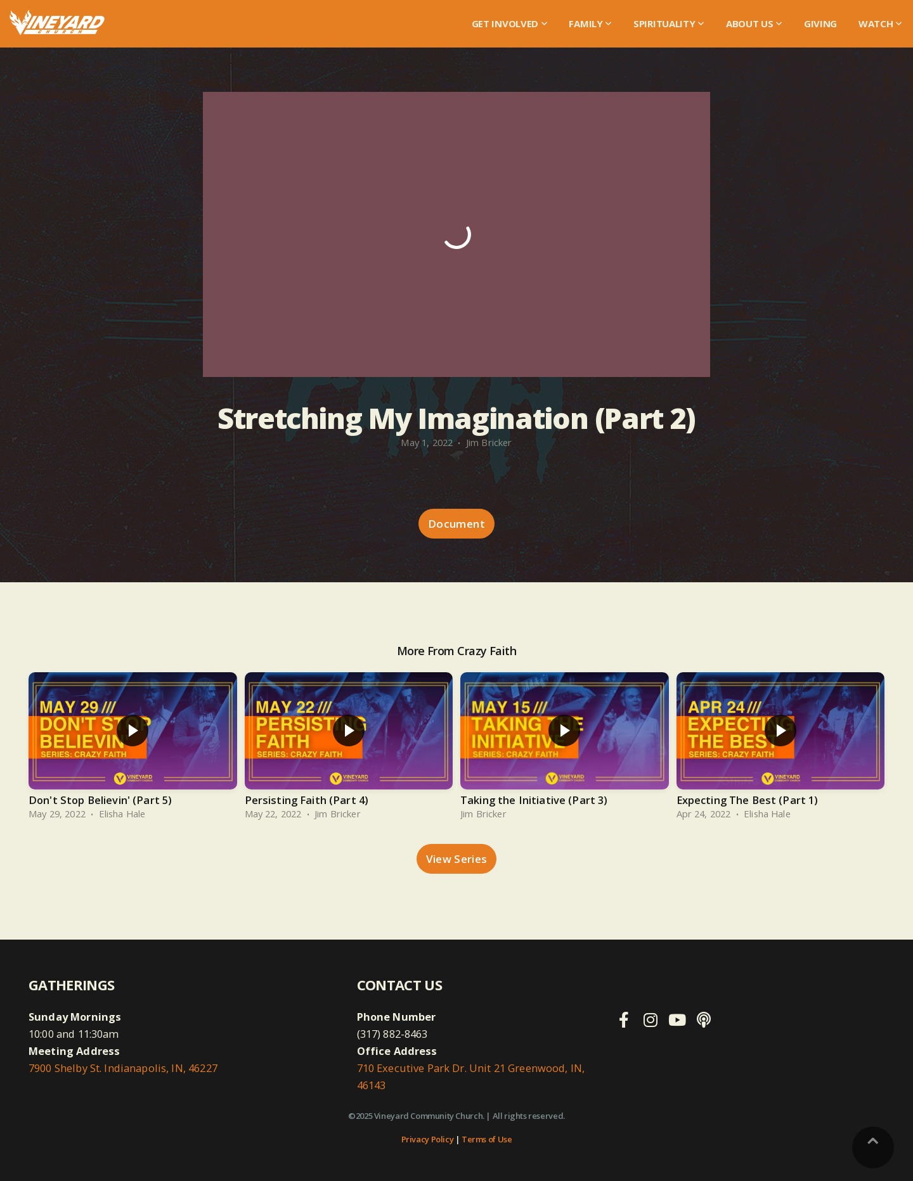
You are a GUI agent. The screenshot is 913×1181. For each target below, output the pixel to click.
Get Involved (510, 23)
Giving (820, 23)
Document (456, 523)
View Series (457, 859)
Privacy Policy (427, 1139)
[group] (133, 749)
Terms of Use (487, 1139)
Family (590, 23)
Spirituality (668, 23)
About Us (754, 23)
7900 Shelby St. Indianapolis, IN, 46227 (123, 1068)
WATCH (880, 23)
